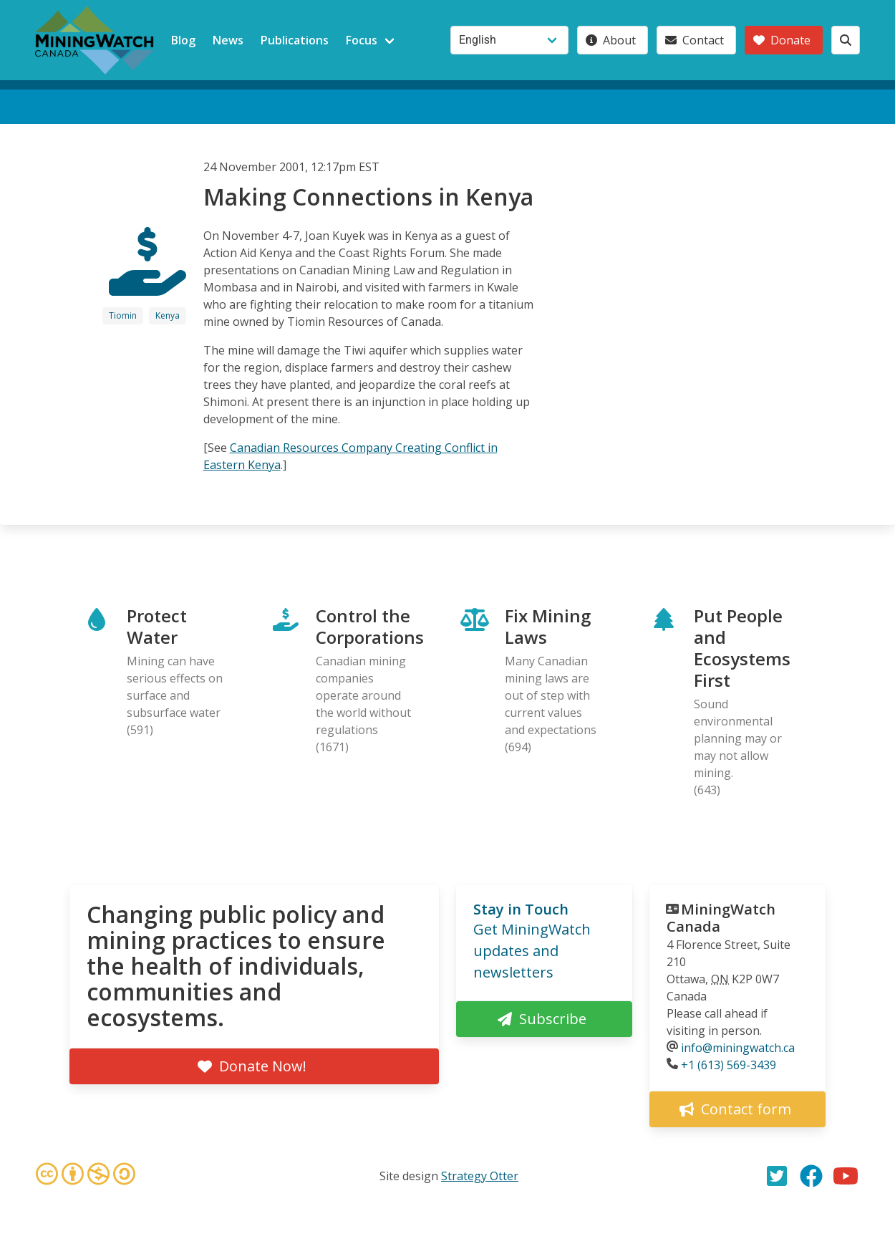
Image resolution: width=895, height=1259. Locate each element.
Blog (183, 40)
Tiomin (123, 315)
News (228, 40)
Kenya (167, 315)
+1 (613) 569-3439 (728, 1065)
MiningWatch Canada (721, 917)
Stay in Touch (521, 909)
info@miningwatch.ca (738, 1048)
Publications (295, 40)
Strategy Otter (479, 1176)
